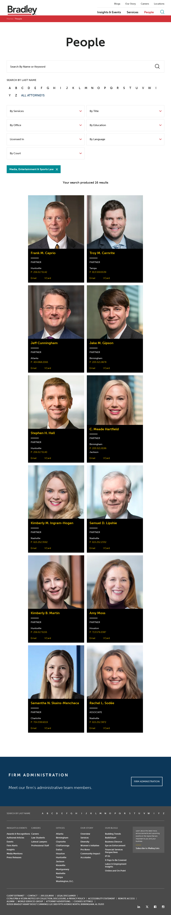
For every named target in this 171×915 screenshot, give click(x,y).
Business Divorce (113, 841)
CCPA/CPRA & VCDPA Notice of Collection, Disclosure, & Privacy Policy (46, 898)
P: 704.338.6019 (39, 722)
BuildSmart (110, 837)
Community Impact (90, 853)
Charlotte (61, 841)
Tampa (59, 877)
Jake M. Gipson (101, 343)
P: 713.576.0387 (98, 632)
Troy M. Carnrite (102, 253)
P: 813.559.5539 (98, 272)
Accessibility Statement (101, 898)
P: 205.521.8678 (98, 362)
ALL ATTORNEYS (33, 95)
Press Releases (14, 857)
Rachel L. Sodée (102, 703)
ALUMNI (11, 901)
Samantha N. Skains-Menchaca (55, 703)
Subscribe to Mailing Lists (147, 848)
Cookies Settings (83, 901)
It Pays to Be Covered (115, 860)
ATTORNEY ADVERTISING (58, 901)
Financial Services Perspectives (114, 850)
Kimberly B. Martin (45, 613)
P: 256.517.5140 (39, 452)
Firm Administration (147, 781)
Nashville (60, 873)
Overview (85, 834)
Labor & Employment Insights (115, 865)
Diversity (84, 841)
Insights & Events (109, 12)
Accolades (85, 857)
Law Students (38, 837)
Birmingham (62, 837)
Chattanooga (62, 845)
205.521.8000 (47, 896)
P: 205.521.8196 (98, 448)
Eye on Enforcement (115, 845)
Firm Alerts (12, 845)
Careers (145, 4)
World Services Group (30, 901)
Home (10, 18)
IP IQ (107, 856)
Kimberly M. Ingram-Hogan (52, 523)
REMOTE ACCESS (126, 898)
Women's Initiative (89, 845)
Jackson (60, 861)
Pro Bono (85, 849)
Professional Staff (40, 845)
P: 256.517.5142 (39, 272)
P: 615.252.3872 (98, 722)
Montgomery (62, 869)
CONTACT (32, 896)
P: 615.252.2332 (98, 542)
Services (132, 12)
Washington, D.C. (64, 881)
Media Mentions (15, 853)
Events (10, 841)
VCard (47, 278)
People (149, 12)
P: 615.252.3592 (39, 542)
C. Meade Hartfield (104, 429)
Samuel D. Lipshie (103, 523)
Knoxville (60, 865)
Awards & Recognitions (18, 834)
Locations (159, 4)
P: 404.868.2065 (39, 362)
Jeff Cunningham (44, 343)
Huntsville (61, 857)
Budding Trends (113, 834)
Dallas (59, 849)
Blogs (117, 4)
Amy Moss (97, 613)
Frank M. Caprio (43, 253)
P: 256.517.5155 (39, 632)
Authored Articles (15, 837)
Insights (11, 849)
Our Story (130, 4)
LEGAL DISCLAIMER (66, 896)
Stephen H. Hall (43, 433)
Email (33, 278)
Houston (60, 853)
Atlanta (59, 834)
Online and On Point (115, 870)
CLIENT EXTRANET (15, 896)
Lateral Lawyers (39, 841)
